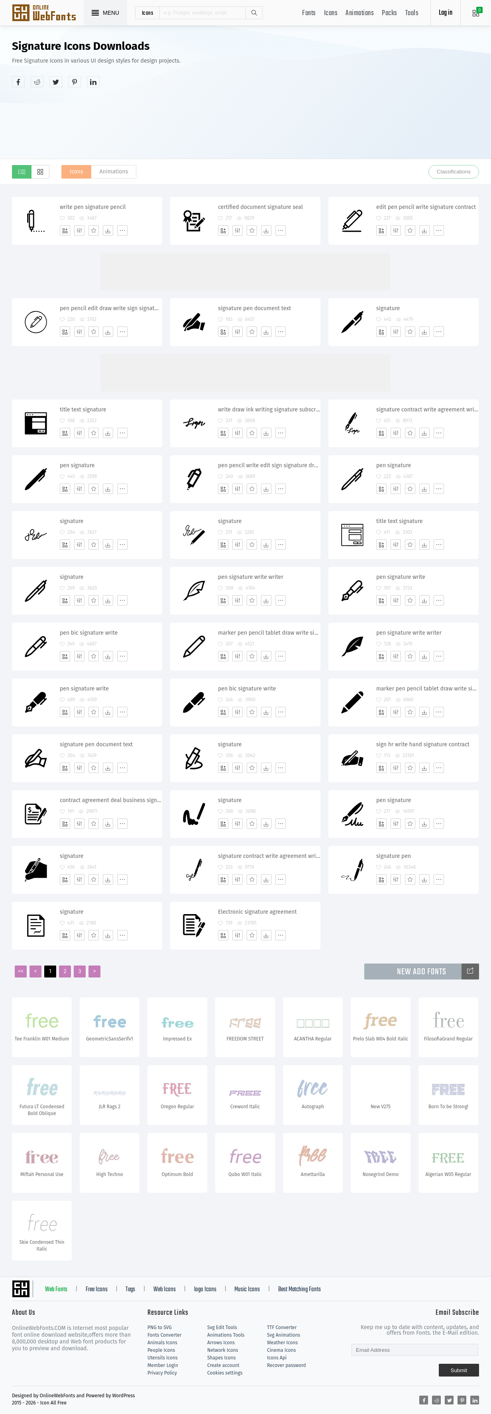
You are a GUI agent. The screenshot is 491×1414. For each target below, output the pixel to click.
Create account (223, 1365)
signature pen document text (254, 308)
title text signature (83, 409)
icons (147, 13)
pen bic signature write (89, 632)
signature (388, 308)
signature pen (393, 856)
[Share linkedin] (93, 81)
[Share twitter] (55, 81)
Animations (360, 13)
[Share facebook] (18, 81)
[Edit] (79, 230)
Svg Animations (283, 1335)
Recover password (286, 1365)
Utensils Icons (162, 1358)
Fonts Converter (164, 1335)
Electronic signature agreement (257, 912)
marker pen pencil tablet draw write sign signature (269, 632)
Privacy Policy (162, 1373)
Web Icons (164, 1289)
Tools (412, 13)
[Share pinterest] (74, 81)
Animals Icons (162, 1342)
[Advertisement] (371, 101)
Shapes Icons (221, 1358)
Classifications (454, 172)
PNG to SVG (159, 1327)
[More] (122, 230)
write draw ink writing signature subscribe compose (269, 409)
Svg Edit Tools (222, 1327)
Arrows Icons (221, 1342)
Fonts (309, 13)
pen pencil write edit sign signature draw (269, 465)
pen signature (77, 465)
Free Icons (97, 1289)
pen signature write (400, 577)
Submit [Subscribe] (459, 1370)
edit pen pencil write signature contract (426, 207)
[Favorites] (93, 230)
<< (21, 971)
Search (254, 13)
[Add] (65, 230)
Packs (389, 13)
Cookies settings (224, 1373)
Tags (130, 1289)
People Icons (161, 1350)
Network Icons (222, 1350)
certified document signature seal (260, 207)
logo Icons (205, 1289)
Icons (331, 13)
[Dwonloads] (108, 230)
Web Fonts (56, 1289)
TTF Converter (282, 1327)
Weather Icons (282, 1342)
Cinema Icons (281, 1350)
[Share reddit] (37, 81)
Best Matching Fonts (299, 1289)
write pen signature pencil (93, 207)
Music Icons (247, 1289)
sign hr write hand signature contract (422, 744)
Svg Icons (48, 13)
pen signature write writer (250, 577)
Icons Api (277, 1358)
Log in (445, 13)
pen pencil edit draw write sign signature (111, 308)
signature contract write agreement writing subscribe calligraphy (427, 409)
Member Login (162, 1365)
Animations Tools (225, 1335)
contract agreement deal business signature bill (111, 800)
